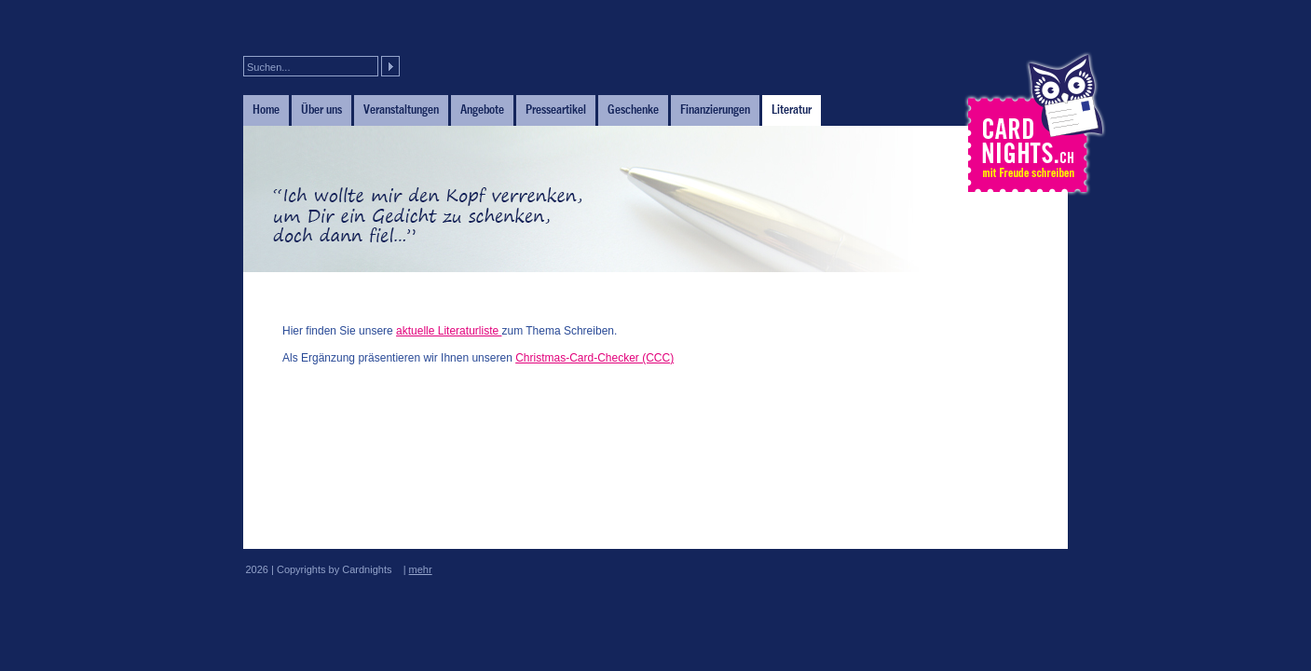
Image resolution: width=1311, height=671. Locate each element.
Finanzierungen (715, 109)
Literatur (792, 109)
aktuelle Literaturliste (448, 330)
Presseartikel (556, 109)
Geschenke (633, 109)
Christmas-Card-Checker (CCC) (594, 357)
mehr (420, 569)
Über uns (321, 109)
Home (266, 109)
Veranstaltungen (401, 109)
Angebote (482, 109)
